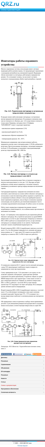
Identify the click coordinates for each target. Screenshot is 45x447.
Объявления (5, 368)
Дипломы (4, 357)
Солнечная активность (8, 392)
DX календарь (5, 371)
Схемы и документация (8, 385)
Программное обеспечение (10, 389)
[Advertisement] (22, 35)
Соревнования (6, 364)
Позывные (4, 361)
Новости (4, 378)
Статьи (3, 382)
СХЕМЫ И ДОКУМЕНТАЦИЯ (10, 10)
